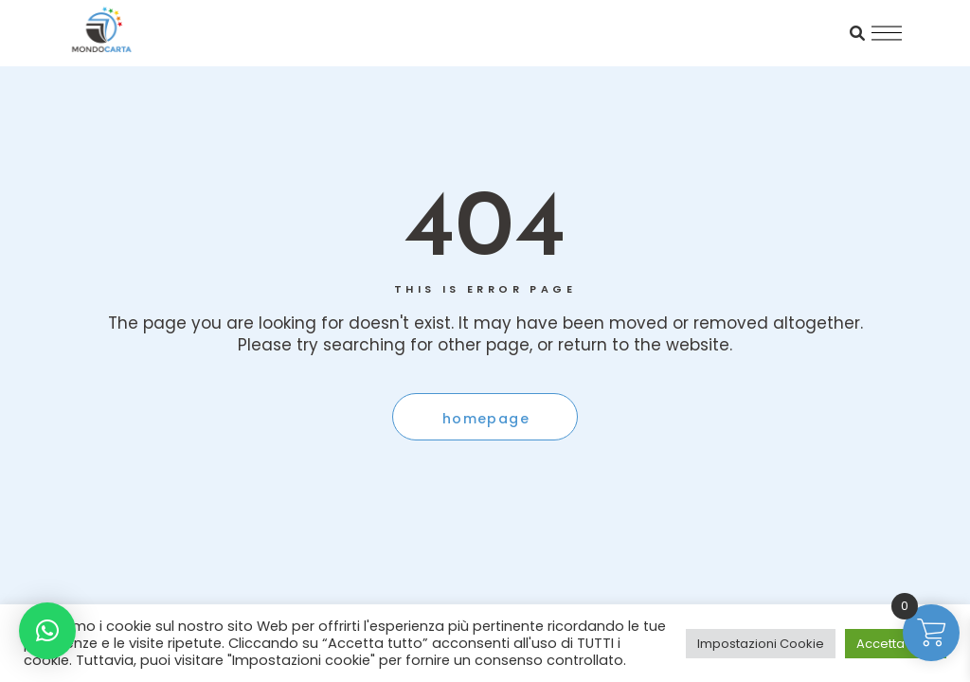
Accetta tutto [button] (895, 644)
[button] (47, 630)
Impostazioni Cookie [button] (760, 644)
